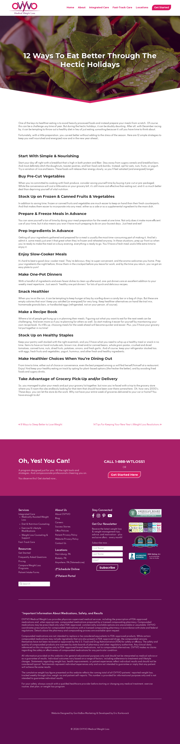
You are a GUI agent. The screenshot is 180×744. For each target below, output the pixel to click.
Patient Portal (65, 576)
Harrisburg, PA (63, 554)
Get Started (161, 7)
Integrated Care (99, 7)
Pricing (22, 561)
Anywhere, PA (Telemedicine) (69, 563)
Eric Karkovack (121, 713)
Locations (142, 7)
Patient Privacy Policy (66, 535)
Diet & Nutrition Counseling (35, 524)
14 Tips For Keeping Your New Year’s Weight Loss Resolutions (126, 424)
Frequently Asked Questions (32, 557)
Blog (57, 518)
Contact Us (60, 543)
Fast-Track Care (122, 7)
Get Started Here (124, 475)
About (82, 7)
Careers (59, 523)
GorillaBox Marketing (85, 713)
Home (70, 7)
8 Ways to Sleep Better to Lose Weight (41, 424)
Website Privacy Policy (66, 539)
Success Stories (62, 527)
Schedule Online (67, 569)
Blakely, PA (60, 558)
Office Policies (62, 531)
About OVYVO (62, 514)
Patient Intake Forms (28, 572)
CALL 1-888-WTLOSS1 (124, 461)
